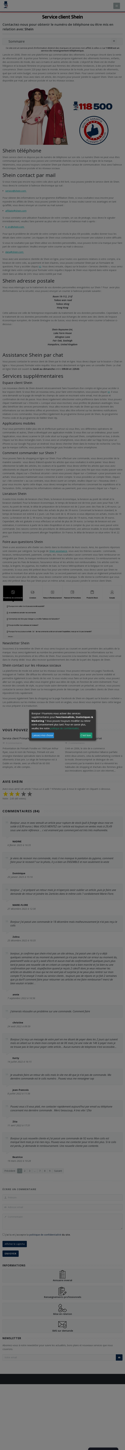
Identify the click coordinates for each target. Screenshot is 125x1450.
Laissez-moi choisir (42, 735)
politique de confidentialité (64, 728)
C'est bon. (86, 735)
